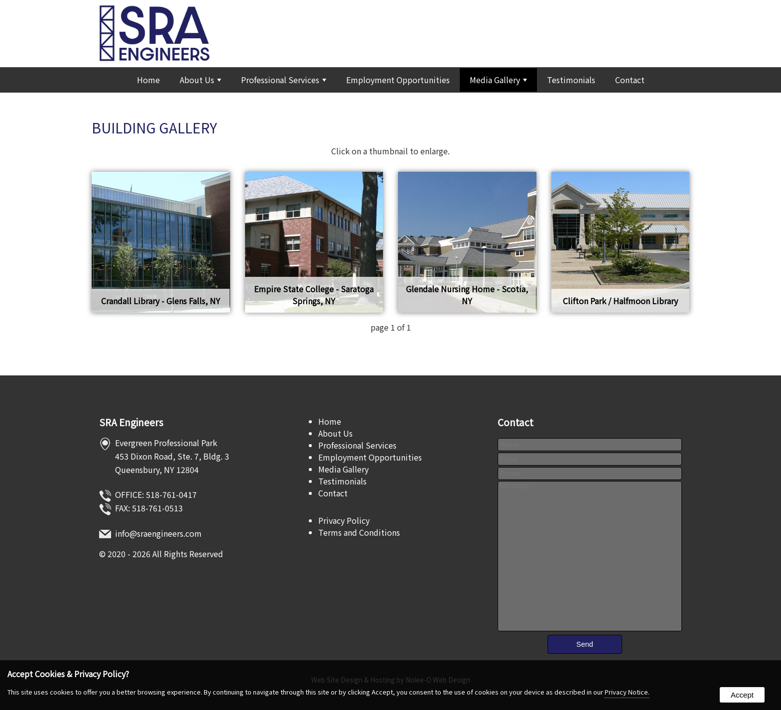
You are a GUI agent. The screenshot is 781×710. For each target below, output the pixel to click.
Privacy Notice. (627, 692)
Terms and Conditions (359, 532)
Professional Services (283, 80)
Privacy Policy (344, 520)
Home (148, 80)
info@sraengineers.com (158, 533)
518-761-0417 (171, 494)
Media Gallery (498, 80)
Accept (742, 695)
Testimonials (571, 80)
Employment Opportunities (398, 80)
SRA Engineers (131, 422)
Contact (630, 80)
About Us (200, 80)
